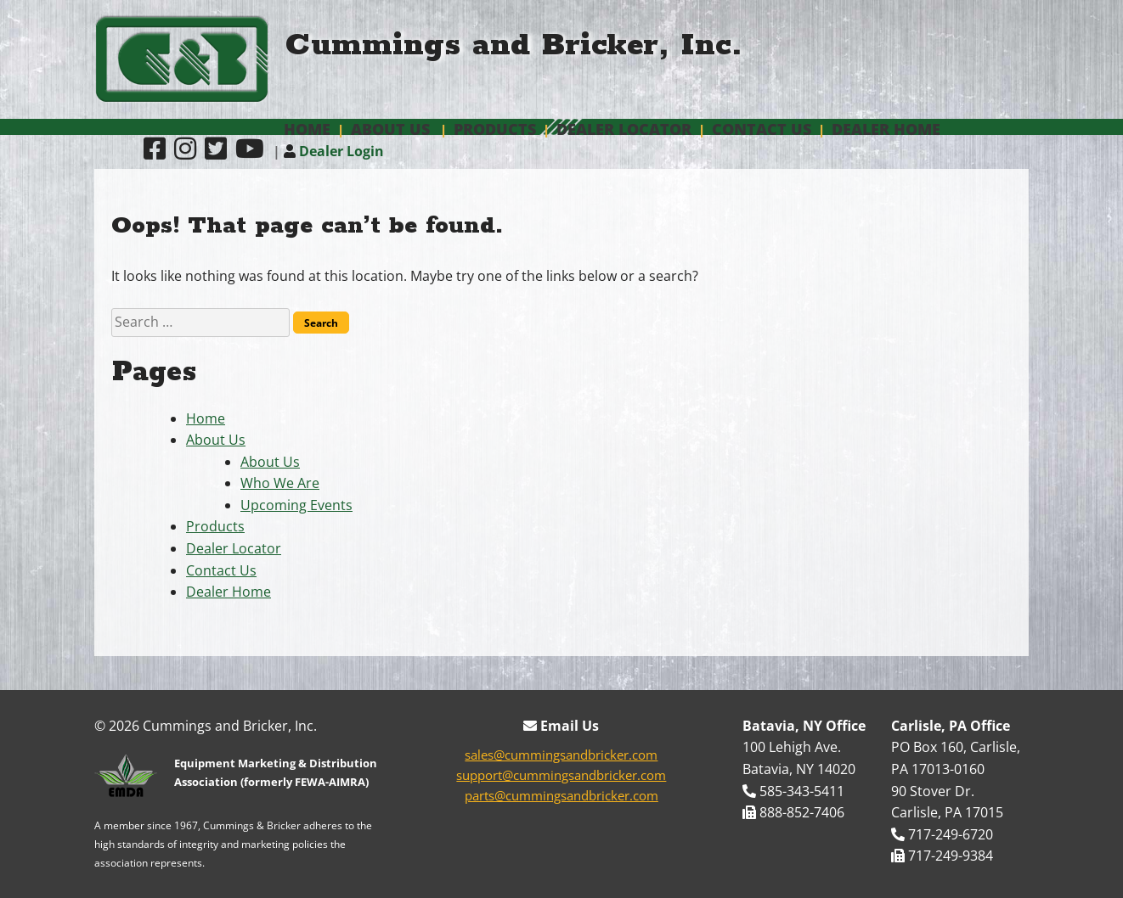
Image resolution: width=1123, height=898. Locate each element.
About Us (390, 129)
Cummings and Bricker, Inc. (513, 45)
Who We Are (279, 483)
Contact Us (761, 129)
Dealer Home (886, 129)
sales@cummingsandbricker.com (561, 754)
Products (495, 129)
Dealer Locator (623, 129)
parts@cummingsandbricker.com (561, 795)
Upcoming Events (296, 505)
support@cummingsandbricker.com (561, 774)
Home (307, 129)
